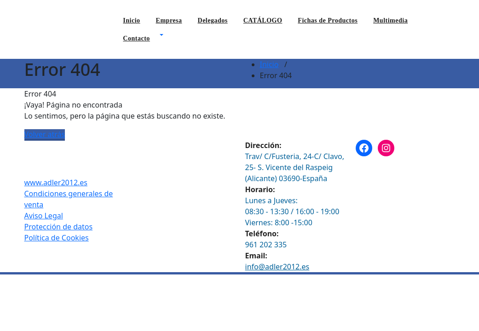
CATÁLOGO (263, 20)
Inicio (131, 20)
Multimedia (390, 20)
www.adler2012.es (56, 182)
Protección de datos (58, 227)
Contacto (136, 38)
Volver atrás (44, 134)
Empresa (169, 20)
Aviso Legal (43, 216)
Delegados (213, 20)
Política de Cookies (56, 238)
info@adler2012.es (277, 267)
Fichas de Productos (328, 20)
